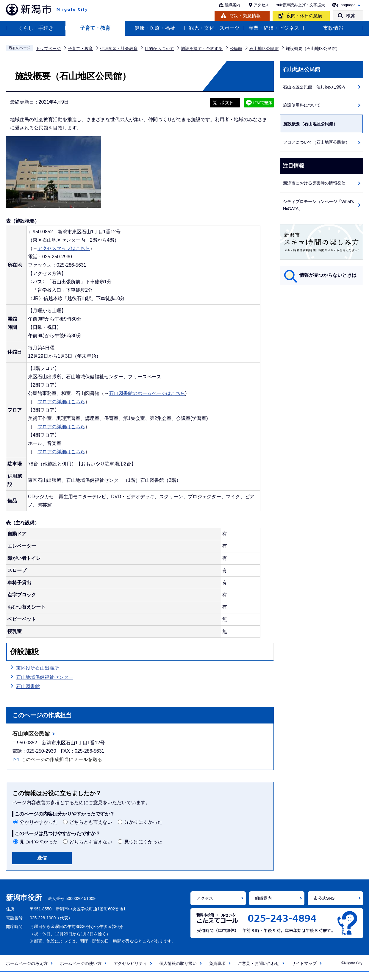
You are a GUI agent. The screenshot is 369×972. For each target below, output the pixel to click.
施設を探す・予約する (202, 48)
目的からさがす (159, 48)
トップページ (48, 48)
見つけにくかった (143, 841)
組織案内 (232, 5)
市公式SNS (324, 898)
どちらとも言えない (90, 822)
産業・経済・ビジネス (273, 28)
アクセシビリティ (130, 963)
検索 (351, 15)
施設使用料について (301, 105)
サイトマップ (304, 963)
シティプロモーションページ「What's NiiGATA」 (318, 205)
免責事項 (217, 963)
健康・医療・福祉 (155, 28)
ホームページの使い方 (80, 963)
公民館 (236, 48)
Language (347, 5)
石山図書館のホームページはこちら (147, 393)
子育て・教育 (95, 28)
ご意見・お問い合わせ (258, 963)
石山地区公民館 (264, 48)
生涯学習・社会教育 (118, 48)
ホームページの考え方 (27, 963)
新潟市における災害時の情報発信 (314, 183)
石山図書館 (28, 686)
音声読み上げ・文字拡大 (303, 5)
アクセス (261, 5)
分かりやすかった (39, 822)
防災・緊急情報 (245, 15)
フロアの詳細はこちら (61, 401)
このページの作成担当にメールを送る (61, 759)
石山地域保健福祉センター (44, 677)
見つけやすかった (39, 841)
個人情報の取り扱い (178, 963)
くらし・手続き (36, 28)
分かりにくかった (143, 822)
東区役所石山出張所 (37, 668)
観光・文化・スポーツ (214, 28)
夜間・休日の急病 (304, 15)
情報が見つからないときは (328, 275)
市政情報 (333, 28)
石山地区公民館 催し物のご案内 (314, 87)
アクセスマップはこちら (63, 248)
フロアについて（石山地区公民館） (316, 142)
